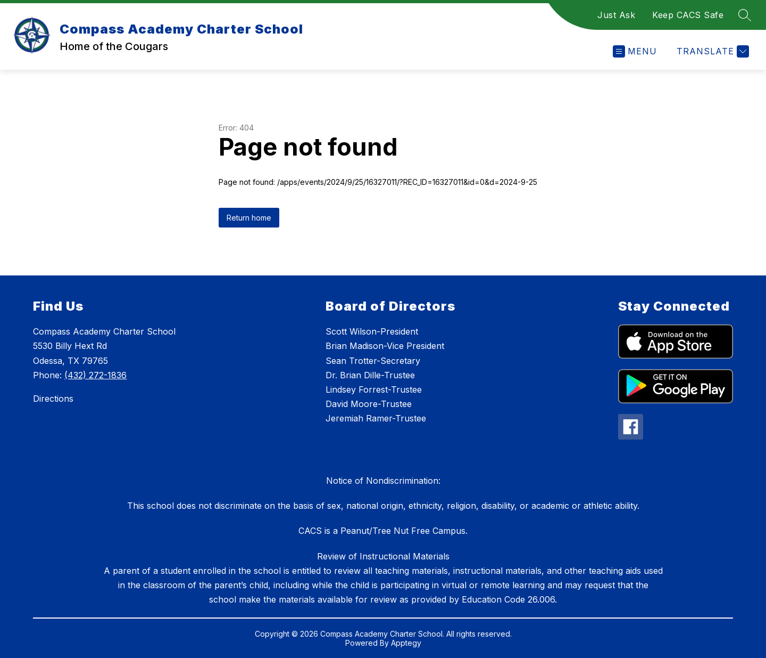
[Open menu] (635, 51)
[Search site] (744, 15)
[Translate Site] (711, 51)
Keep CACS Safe (687, 15)
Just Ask (616, 15)
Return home (249, 217)
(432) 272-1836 (95, 375)
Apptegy (406, 642)
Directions (53, 398)
